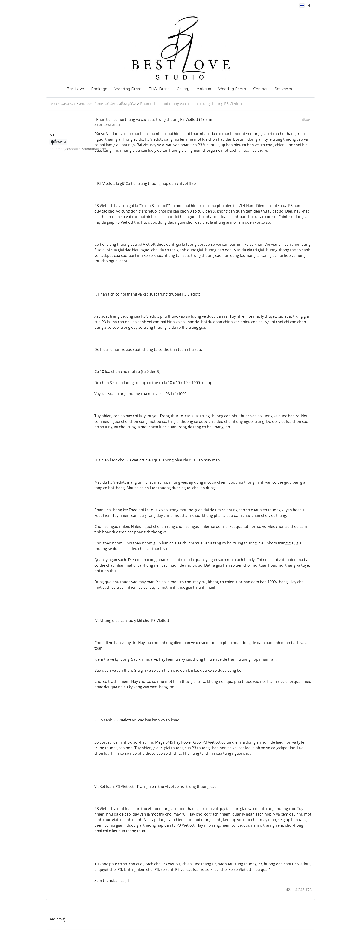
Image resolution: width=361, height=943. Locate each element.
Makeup (203, 88)
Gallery (183, 88)
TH (305, 5)
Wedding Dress (128, 88)
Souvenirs (283, 88)
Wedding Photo (232, 88)
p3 (140, 244)
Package (99, 88)
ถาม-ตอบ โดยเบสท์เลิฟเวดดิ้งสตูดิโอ (107, 103)
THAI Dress (159, 88)
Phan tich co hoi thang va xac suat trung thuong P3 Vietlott (191, 103)
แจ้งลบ (306, 120)
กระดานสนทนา (62, 103)
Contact (260, 88)
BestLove (75, 88)
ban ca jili (121, 880)
